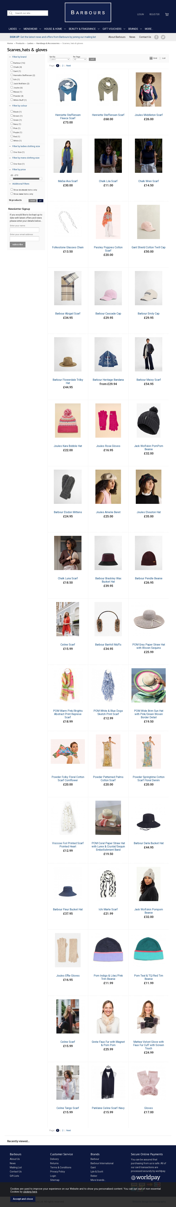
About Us (15, 1159)
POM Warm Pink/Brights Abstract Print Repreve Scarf (68, 714)
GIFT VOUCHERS (112, 28)
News (132, 37)
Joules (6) (17, 87)
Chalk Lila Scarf (108, 181)
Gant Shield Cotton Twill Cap (149, 247)
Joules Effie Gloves (68, 975)
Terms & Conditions (60, 1167)
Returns (54, 1163)
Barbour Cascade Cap (108, 313)
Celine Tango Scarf (68, 1108)
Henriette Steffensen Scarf (108, 115)
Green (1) (16, 119)
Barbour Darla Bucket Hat (149, 843)
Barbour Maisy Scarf (148, 379)
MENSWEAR (30, 28)
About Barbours (116, 37)
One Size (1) (18, 152)
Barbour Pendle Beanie (148, 578)
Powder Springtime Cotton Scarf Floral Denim (148, 778)
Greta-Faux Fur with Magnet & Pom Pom (108, 1043)
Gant (93, 1167)
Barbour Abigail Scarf (67, 313)
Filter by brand (19, 57)
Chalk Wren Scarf (148, 181)
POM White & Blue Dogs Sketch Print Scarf (108, 712)
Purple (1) (16, 132)
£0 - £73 (14, 175)
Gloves (148, 1108)
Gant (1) (16, 71)
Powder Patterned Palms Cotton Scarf (108, 778)
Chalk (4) (16, 67)
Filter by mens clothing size (25, 157)
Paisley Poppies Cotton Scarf (108, 249)
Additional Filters (20, 183)
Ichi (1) (15, 79)
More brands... (98, 1180)
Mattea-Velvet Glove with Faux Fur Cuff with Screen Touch (148, 1045)
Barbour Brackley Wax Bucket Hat (108, 580)
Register (155, 14)
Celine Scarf (67, 644)
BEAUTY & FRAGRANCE (82, 28)
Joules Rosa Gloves (108, 446)
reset (32, 200)
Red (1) (15, 136)
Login (140, 14)
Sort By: (60, 58)
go (40, 200)
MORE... (149, 28)
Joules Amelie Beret (108, 512)
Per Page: (80, 58)
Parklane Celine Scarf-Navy (108, 1108)
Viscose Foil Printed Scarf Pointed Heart (68, 845)
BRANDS (133, 28)
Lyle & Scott (97, 1171)
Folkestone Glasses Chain (68, 247)
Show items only (24, 189)
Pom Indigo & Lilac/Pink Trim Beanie (108, 977)
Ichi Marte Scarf (108, 909)
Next (68, 65)
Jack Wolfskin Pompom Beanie (148, 911)
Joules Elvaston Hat (149, 512)
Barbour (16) (18, 62)
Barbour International (102, 1163)
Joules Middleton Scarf (149, 115)
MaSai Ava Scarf (68, 181)
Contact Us (145, 37)
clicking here (30, 1191)
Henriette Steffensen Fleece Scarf (68, 116)
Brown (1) (17, 115)
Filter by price (19, 169)
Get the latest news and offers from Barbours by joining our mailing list (53, 37)
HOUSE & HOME (53, 28)
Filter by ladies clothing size (26, 146)
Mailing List (16, 1167)
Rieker (94, 1175)
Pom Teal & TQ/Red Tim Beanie (148, 977)
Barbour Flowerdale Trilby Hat (68, 381)
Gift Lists (14, 1175)
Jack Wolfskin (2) (20, 83)
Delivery (54, 1159)
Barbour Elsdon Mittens (68, 512)
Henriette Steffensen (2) (23, 75)
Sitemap (54, 1180)
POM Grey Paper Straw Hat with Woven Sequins (148, 646)
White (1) (16, 140)
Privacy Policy (57, 1171)
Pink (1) (15, 128)
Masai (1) (16, 91)
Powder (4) (17, 95)
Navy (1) (16, 124)
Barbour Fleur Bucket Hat (68, 909)
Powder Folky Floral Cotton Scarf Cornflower (68, 778)
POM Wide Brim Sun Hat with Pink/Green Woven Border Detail (148, 714)
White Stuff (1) (19, 100)
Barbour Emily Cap (149, 313)
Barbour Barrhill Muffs (108, 644)
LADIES (13, 28)
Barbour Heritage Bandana (108, 379)
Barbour (95, 1159)
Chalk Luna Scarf (68, 578)
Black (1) (16, 111)
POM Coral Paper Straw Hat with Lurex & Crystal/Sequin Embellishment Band (108, 846)
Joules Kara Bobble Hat (68, 446)
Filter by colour (19, 105)
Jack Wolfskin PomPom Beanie (148, 447)
